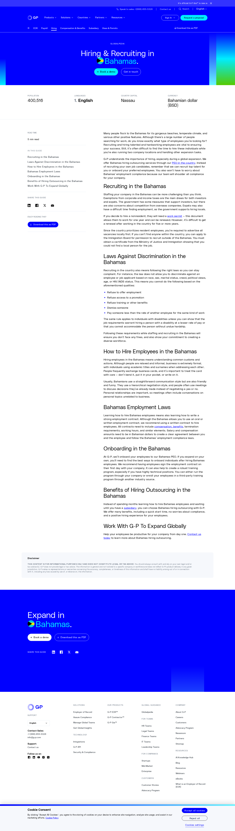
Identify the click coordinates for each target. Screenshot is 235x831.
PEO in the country (183, 163)
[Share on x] (44, 206)
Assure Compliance (82, 719)
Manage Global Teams (84, 724)
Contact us (33, 749)
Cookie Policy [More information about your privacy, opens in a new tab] (52, 818)
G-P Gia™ (112, 724)
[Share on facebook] (36, 206)
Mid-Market (147, 767)
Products (55, 17)
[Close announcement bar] (211, 3)
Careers (179, 719)
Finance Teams (149, 738)
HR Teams (147, 727)
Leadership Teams (150, 748)
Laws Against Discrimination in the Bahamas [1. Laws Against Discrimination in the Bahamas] (54, 162)
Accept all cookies (194, 810)
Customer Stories (150, 786)
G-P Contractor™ (115, 719)
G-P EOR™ (112, 713)
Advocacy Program (151, 792)
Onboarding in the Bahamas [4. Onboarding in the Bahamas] (44, 177)
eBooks (179, 780)
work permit (174, 216)
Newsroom (181, 734)
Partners (106, 17)
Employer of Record (82, 713)
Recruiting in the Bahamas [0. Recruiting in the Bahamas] (43, 157)
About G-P (181, 713)
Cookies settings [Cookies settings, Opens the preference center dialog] (194, 824)
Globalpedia (147, 713)
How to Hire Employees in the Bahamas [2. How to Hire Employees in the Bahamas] (51, 167)
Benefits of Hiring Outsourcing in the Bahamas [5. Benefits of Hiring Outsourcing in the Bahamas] (55, 181)
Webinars (180, 775)
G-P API (77, 748)
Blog (178, 764)
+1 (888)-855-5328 (37, 735)
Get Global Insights (82, 729)
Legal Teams (148, 732)
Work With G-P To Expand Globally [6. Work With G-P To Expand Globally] (48, 186)
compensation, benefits (168, 427)
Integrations (79, 743)
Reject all (195, 818)
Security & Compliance (84, 753)
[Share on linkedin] (29, 206)
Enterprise (147, 773)
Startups (146, 762)
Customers (181, 724)
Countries (88, 17)
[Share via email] (52, 206)
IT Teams (146, 743)
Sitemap (180, 745)
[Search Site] (184, 9)
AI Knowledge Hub (184, 759)
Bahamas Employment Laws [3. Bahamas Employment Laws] (44, 172)
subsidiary (130, 508)
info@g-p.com (34, 739)
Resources (123, 17)
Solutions (71, 17)
